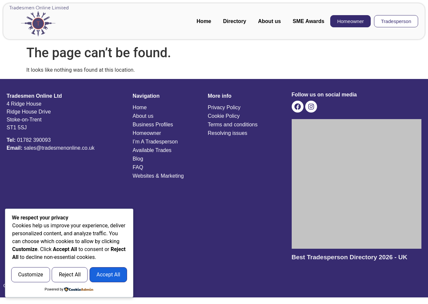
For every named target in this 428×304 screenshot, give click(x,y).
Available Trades (152, 150)
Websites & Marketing (158, 176)
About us (269, 21)
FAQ (138, 167)
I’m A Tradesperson (155, 141)
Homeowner (147, 133)
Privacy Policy (224, 107)
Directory (234, 21)
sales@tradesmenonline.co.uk (59, 148)
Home (204, 21)
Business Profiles (153, 124)
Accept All (69, 275)
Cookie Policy (224, 116)
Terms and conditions (232, 124)
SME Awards (308, 21)
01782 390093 (34, 140)
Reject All (99, 259)
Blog (138, 159)
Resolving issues (227, 133)
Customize (40, 259)
